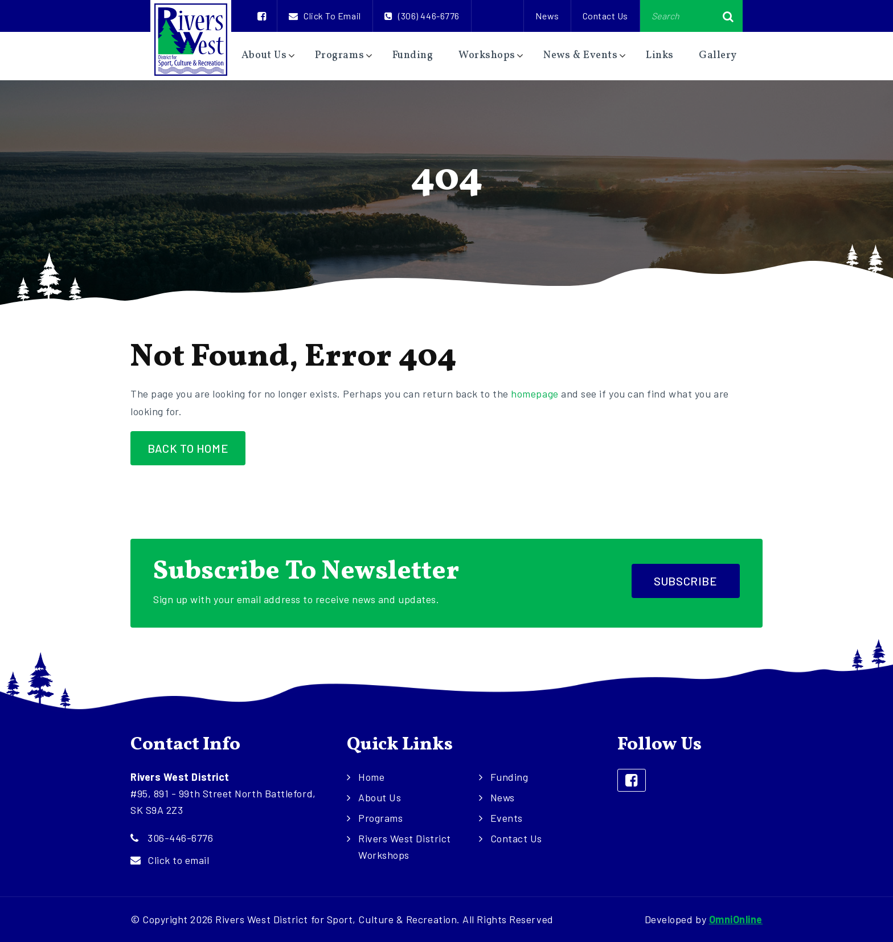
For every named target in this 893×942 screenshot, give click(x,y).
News (547, 15)
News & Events (580, 55)
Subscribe (685, 581)
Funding (412, 55)
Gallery (718, 55)
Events (506, 818)
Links (660, 55)
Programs (339, 55)
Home (371, 777)
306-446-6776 (180, 838)
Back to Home (188, 448)
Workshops (486, 55)
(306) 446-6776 (422, 15)
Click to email (325, 15)
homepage (534, 393)
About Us (263, 55)
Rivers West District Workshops (404, 846)
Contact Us (605, 15)
